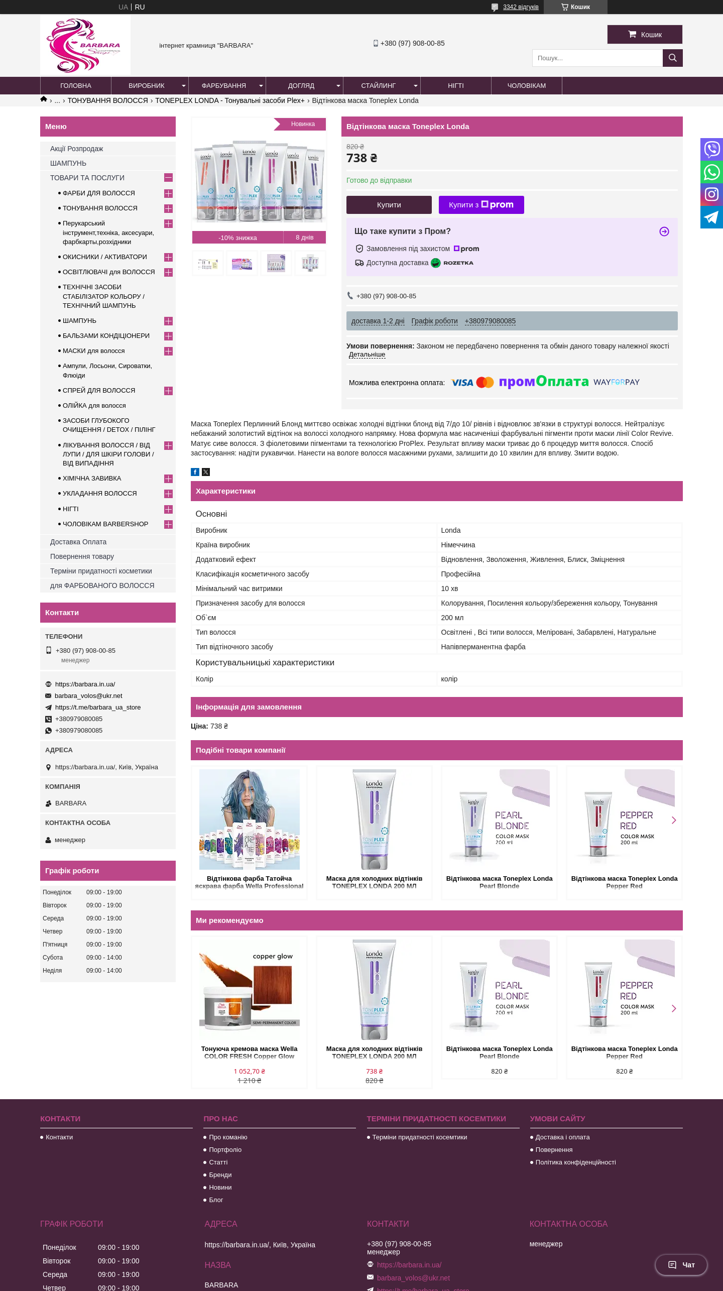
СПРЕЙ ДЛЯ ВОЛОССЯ (99, 390)
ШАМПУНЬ (68, 163)
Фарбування (224, 85)
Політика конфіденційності (576, 1162)
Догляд (301, 85)
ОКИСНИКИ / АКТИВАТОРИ (105, 257)
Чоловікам (527, 85)
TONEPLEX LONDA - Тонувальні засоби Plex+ (230, 100)
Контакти (59, 1137)
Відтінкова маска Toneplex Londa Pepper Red (624, 882)
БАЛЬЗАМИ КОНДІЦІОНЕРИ (106, 335)
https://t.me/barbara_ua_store (98, 707)
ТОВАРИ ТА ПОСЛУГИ (87, 178)
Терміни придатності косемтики (420, 1137)
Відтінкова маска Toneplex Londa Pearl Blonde (499, 882)
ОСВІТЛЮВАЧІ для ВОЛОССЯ (109, 272)
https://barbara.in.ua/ (85, 684)
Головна (75, 85)
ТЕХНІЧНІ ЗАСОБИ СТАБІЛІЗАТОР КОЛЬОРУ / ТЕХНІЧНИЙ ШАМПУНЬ (104, 296)
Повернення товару (82, 556)
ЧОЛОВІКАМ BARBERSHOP (106, 524)
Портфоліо (225, 1149)
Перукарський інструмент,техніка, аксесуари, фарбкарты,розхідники (108, 232)
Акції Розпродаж (76, 149)
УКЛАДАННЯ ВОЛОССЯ (100, 493)
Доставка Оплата (78, 542)
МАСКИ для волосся (94, 351)
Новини (220, 1187)
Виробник (146, 85)
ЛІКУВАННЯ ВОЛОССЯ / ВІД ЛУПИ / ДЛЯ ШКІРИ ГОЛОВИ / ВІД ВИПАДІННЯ (108, 454)
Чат (681, 1264)
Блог (216, 1200)
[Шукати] (673, 58)
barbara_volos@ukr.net (89, 695)
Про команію (228, 1137)
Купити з (481, 204)
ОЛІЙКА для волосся (94, 405)
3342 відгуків (521, 7)
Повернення (554, 1149)
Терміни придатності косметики (101, 571)
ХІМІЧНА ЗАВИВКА (92, 478)
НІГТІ (71, 509)
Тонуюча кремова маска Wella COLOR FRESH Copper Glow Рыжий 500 (249, 1053)
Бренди (220, 1175)
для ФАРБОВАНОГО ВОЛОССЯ (102, 585)
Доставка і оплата (563, 1137)
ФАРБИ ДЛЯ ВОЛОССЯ (99, 193)
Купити (389, 204)
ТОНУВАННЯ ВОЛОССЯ (108, 100)
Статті (218, 1162)
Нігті (456, 85)
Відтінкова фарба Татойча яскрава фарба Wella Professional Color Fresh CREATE (249, 883)
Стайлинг (379, 85)
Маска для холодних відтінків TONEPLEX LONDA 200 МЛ (374, 882)
